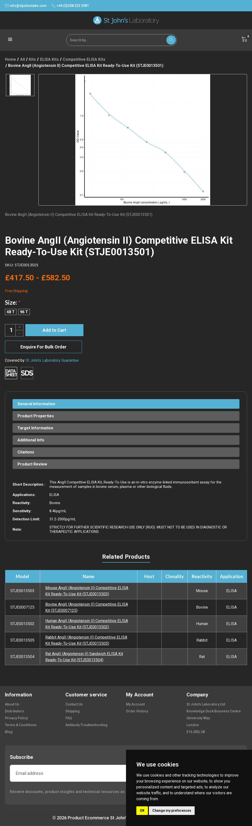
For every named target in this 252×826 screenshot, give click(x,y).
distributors (14, 711)
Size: (12, 302)
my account (135, 704)
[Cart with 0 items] (244, 39)
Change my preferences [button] (171, 810)
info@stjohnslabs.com (26, 5)
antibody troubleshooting (86, 725)
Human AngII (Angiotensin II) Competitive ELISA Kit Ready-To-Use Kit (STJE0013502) (86, 623)
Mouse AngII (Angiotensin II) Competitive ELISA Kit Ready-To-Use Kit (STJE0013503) (86, 591)
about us (12, 704)
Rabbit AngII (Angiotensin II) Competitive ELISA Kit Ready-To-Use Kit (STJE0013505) (86, 640)
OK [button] (142, 810)
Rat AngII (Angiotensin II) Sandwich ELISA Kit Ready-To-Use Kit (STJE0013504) (84, 656)
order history (137, 711)
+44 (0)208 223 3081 (70, 6)
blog (9, 732)
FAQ (68, 718)
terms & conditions (21, 725)
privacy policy (16, 718)
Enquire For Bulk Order (43, 346)
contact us (74, 704)
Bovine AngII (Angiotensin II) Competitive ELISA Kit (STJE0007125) (86, 607)
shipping (72, 711)
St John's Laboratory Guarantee (52, 360)
